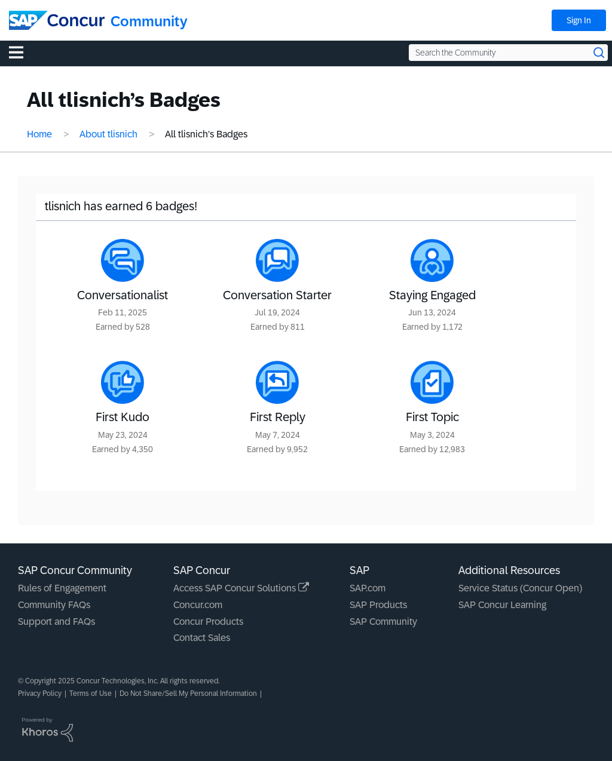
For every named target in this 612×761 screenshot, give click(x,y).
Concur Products (208, 621)
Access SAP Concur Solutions (241, 588)
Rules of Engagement (62, 588)
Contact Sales (201, 638)
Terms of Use (90, 693)
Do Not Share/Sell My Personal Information (188, 693)
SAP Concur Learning (502, 605)
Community (149, 21)
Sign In (579, 20)
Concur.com (197, 605)
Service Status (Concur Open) (520, 588)
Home (39, 134)
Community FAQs (54, 605)
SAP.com (367, 588)
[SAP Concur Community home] (57, 20)
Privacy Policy (40, 693)
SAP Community (383, 621)
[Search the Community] (508, 52)
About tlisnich (108, 134)
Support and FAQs (56, 621)
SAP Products (378, 605)
